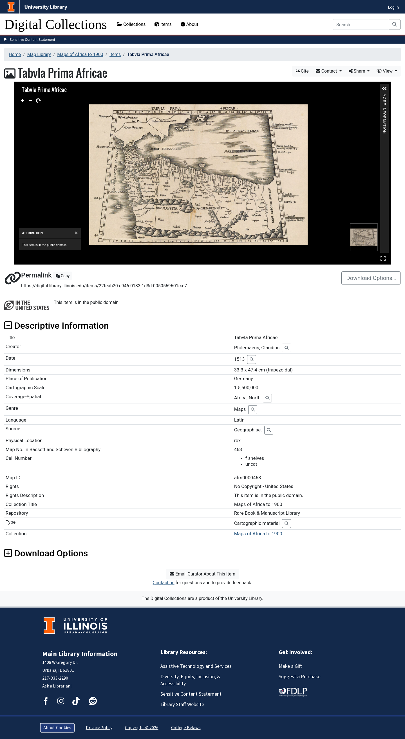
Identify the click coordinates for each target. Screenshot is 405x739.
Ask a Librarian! (56, 686)
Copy (63, 276)
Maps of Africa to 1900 (80, 54)
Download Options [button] (46, 553)
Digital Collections (56, 24)
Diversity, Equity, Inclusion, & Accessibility (190, 680)
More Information (384, 96)
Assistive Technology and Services (196, 666)
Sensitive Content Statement (32, 39)
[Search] (361, 24)
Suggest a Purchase (299, 676)
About (189, 24)
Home (15, 54)
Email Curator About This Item (202, 574)
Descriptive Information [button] (56, 325)
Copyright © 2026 (141, 728)
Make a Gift (290, 666)
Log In (393, 7)
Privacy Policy (99, 728)
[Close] (76, 233)
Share (357, 71)
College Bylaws (186, 728)
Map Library (39, 54)
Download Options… (371, 278)
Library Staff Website (182, 704)
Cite (302, 71)
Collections (131, 24)
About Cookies (57, 728)
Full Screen (383, 258)
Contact (327, 71)
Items (163, 24)
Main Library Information (80, 654)
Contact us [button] (163, 582)
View (385, 71)
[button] (384, 88)
